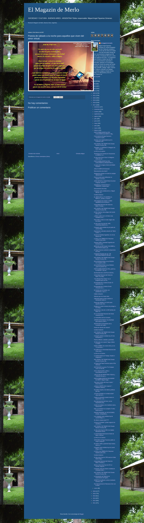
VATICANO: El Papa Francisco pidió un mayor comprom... (104, 440)
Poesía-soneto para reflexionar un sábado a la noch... (103, 178)
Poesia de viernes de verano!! (102, 327)
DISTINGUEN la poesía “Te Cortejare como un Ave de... (104, 367)
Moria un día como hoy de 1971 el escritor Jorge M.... (103, 465)
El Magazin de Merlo (53, 9)
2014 (94, 496)
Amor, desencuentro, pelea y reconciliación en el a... (101, 371)
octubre (96, 111)
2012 (94, 500)
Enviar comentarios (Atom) (43, 156)
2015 (94, 493)
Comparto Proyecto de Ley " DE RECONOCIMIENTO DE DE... (103, 254)
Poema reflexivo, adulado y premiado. (104, 339)
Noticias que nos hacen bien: (101, 296)
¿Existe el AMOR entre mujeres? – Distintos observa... (103, 386)
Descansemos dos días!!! (101, 171)
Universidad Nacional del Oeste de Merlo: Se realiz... (103, 275)
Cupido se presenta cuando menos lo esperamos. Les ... (104, 398)
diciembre (97, 107)
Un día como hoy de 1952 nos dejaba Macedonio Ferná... (104, 430)
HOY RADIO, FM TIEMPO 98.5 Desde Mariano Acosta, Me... (104, 144)
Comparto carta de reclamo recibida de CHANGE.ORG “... (104, 469)
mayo (96, 123)
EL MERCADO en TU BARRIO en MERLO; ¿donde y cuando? (103, 197)
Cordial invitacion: (99, 194)
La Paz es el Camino (99, 353)
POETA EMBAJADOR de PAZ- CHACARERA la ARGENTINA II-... (104, 162)
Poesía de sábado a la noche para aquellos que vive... (103, 303)
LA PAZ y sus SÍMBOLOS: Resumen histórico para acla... (104, 239)
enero (96, 488)
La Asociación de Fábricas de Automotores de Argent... (102, 477)
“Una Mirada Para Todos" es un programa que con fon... (102, 279)
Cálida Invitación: (98, 294)
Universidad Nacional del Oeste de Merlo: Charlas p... (103, 462)
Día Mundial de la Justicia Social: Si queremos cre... (103, 283)
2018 (94, 102)
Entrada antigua (80, 153)
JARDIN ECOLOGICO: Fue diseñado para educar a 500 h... (104, 320)
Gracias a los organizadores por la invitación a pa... (103, 140)
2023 (94, 91)
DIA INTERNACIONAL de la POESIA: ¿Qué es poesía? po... (104, 265)
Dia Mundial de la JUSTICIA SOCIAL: (104, 272)
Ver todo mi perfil (95, 76)
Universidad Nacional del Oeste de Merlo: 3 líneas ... (103, 205)
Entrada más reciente (34, 153)
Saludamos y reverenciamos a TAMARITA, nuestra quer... (102, 185)
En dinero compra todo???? (101, 420)
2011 (94, 503)
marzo (96, 128)
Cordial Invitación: (99, 330)
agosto (96, 116)
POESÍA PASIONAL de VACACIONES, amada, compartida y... (104, 413)
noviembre (97, 109)
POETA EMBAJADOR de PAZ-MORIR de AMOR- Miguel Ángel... (104, 379)
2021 (94, 95)
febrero (96, 130)
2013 (94, 498)
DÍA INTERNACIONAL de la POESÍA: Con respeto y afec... (104, 262)
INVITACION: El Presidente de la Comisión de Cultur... (103, 324)
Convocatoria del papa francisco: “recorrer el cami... (103, 136)
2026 (94, 84)
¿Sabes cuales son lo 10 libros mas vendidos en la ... (103, 216)
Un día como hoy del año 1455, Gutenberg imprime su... (102, 224)
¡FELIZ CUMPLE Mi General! (102, 169)
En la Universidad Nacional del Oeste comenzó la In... (104, 314)
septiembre (97, 114)
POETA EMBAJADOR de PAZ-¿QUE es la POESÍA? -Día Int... (104, 269)
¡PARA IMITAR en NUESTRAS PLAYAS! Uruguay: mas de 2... (105, 181)
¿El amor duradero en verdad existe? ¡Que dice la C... (104, 394)
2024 (94, 88)
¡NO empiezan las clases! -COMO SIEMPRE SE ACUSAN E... (103, 201)
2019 (94, 100)
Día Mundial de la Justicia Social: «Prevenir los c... (103, 287)
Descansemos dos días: (100, 188)
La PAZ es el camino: (99, 151)
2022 (94, 93)
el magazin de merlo (106, 43)
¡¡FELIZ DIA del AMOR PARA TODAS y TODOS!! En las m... (104, 375)
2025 (94, 86)
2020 (94, 98)
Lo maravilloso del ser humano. (102, 317)
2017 (94, 105)
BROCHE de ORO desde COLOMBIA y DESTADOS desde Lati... (104, 247)
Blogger (82, 514)
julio (95, 118)
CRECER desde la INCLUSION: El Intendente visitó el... (103, 299)
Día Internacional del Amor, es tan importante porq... (103, 402)
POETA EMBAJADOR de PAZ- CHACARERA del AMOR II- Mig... (103, 133)
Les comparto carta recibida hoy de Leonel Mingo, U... (103, 417)
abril (95, 125)
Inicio (58, 153)
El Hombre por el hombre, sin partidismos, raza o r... (102, 290)
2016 (94, 491)
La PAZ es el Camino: (100, 437)
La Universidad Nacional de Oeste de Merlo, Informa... (104, 434)
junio (95, 121)
